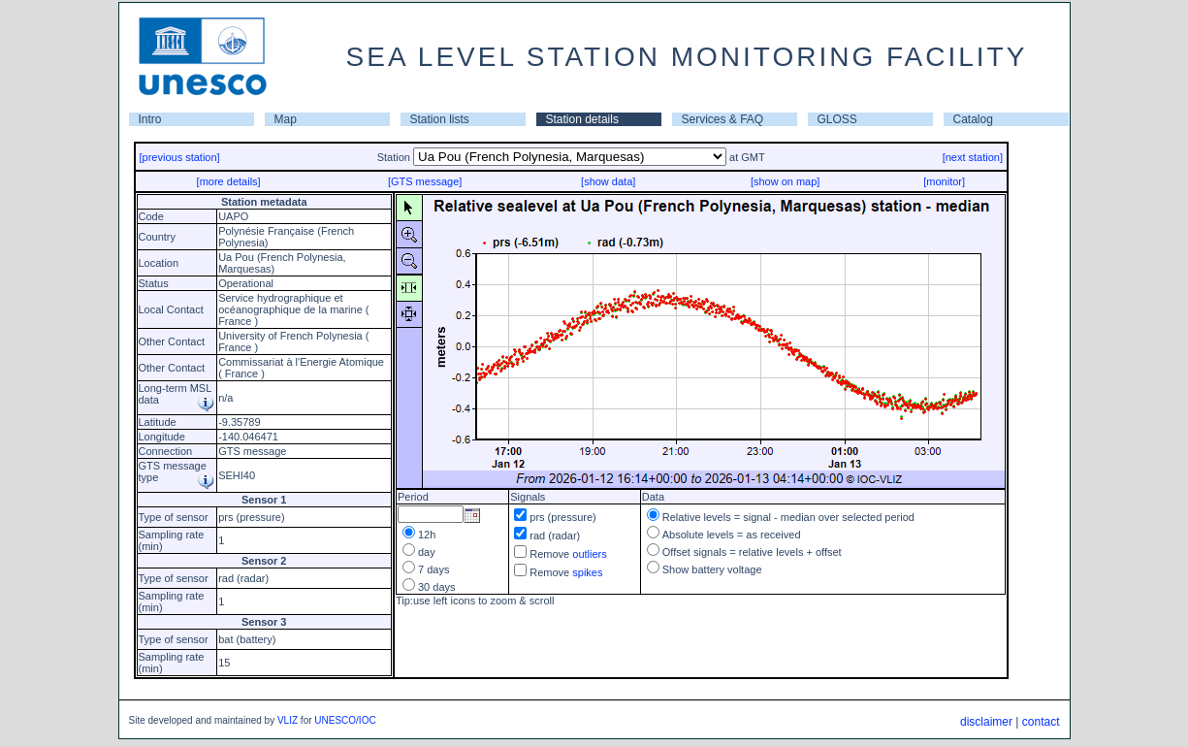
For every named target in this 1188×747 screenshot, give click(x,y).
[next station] (973, 157)
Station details (582, 119)
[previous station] (180, 157)
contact (1041, 722)
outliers (589, 554)
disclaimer (986, 722)
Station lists (439, 119)
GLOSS (837, 119)
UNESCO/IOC (344, 720)
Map (285, 119)
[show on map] (785, 181)
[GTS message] (425, 181)
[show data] (608, 181)
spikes (587, 572)
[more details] (229, 181)
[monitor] (944, 181)
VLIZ (287, 720)
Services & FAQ (723, 119)
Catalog (973, 119)
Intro (150, 119)
